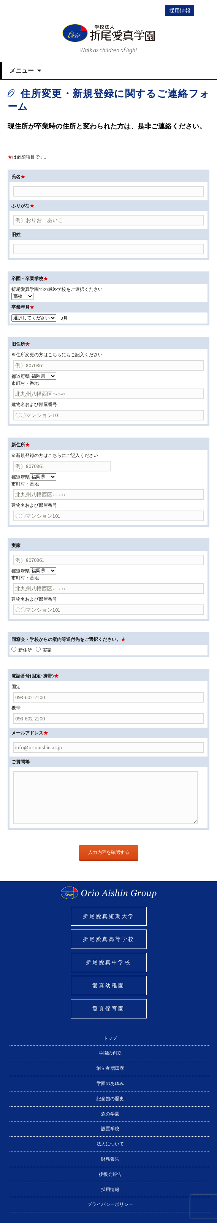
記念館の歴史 (110, 1098)
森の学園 (110, 1114)
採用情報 (179, 10)
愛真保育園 (108, 1008)
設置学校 (110, 1128)
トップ (110, 1038)
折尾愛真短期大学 (109, 916)
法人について (110, 1144)
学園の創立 (110, 1053)
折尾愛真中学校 (108, 962)
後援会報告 (110, 1174)
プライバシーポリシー (110, 1204)
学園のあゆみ (110, 1083)
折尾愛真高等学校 (109, 939)
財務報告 (110, 1159)
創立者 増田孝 (110, 1068)
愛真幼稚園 (108, 985)
